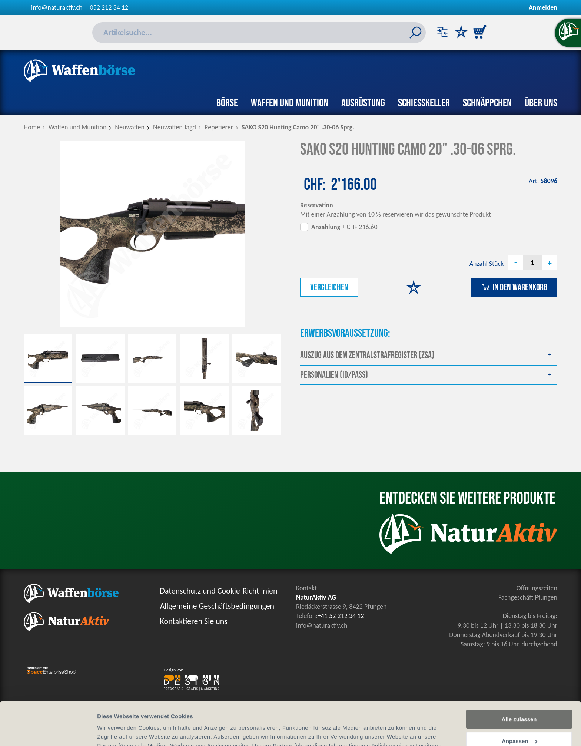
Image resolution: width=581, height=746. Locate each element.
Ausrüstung (363, 103)
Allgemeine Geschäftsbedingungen (217, 606)
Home (32, 127)
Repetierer (219, 127)
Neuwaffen (130, 127)
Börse (227, 103)
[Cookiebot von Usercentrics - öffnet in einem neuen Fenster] (48, 731)
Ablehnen (519, 719)
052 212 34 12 (109, 7)
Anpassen (519, 697)
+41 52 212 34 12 (341, 616)
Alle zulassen (519, 676)
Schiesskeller (424, 103)
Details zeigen (116, 731)
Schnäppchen (487, 103)
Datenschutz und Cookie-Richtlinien (219, 591)
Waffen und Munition (289, 103)
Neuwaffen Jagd (174, 127)
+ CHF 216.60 (344, 227)
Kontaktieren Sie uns (194, 621)
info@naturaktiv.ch (57, 7)
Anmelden (543, 7)
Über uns (541, 103)
